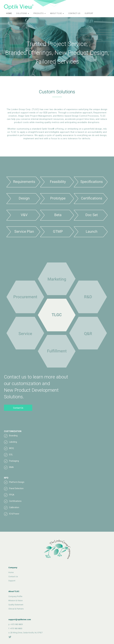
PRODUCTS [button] (39, 13)
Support (11, 581)
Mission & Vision (15, 600)
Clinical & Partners (16, 609)
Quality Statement (15, 605)
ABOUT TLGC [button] (57, 13)
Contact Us (18, 408)
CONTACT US (74, 13)
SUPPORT (89, 13)
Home (11, 572)
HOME (9, 13)
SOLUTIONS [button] (22, 13)
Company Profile (15, 596)
